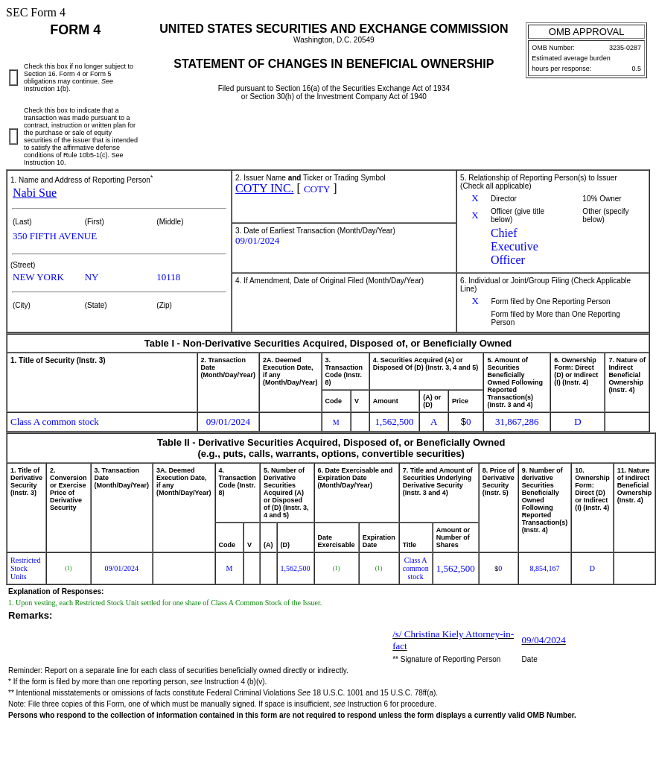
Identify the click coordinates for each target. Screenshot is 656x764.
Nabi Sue (35, 192)
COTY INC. (264, 188)
